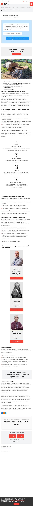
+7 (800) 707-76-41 (21, 421)
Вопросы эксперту (8, 87)
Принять (16, 503)
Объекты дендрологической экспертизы (13, 86)
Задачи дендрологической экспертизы (13, 84)
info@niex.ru (27, 1)
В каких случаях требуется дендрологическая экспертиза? (17, 83)
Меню (31, 4)
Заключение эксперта (9, 89)
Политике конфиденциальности (17, 500)
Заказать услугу (16, 53)
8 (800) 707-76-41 (16, 273)
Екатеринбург (6, 1)
